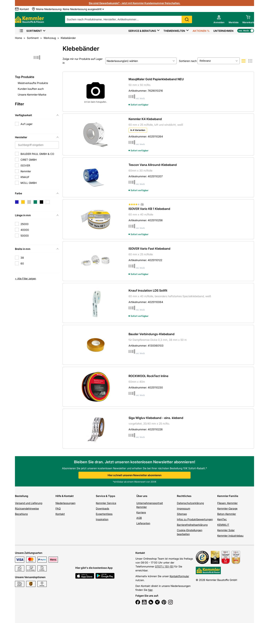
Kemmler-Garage (227, 508)
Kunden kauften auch (31, 88)
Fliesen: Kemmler (227, 503)
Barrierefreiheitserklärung (192, 524)
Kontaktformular (179, 576)
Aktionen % (201, 30)
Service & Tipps (105, 496)
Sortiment (30, 30)
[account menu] (219, 19)
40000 (25, 229)
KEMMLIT (223, 524)
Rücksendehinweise (27, 508)
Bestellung (21, 496)
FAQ (58, 508)
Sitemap (182, 513)
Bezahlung (21, 513)
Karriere (141, 512)
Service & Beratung (142, 30)
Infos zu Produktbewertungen (195, 519)
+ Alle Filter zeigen (25, 278)
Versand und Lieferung (28, 503)
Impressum (183, 508)
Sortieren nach (188, 60)
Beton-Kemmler (226, 513)
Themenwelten (174, 30)
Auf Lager (27, 123)
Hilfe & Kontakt (64, 496)
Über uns (141, 496)
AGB (139, 517)
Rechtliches (184, 496)
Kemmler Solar (226, 530)
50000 (25, 235)
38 (22, 257)
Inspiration (102, 519)
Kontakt (60, 513)
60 (22, 263)
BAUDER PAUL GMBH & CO (37, 153)
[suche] (128, 19)
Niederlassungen (65, 503)
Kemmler (26, 171)
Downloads (102, 508)
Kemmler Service (106, 503)
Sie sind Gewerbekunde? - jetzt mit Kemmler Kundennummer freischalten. (134, 3)
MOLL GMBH (29, 182)
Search (187, 19)
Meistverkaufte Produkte (33, 83)
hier (150, 589)
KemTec (222, 519)
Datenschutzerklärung (190, 503)
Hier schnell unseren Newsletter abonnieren (134, 475)
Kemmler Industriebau (230, 535)
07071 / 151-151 (164, 566)
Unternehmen (223, 30)
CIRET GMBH (29, 159)
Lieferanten (143, 523)
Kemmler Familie (227, 496)
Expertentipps (104, 513)
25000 (25, 224)
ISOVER (25, 165)
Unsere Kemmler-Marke (32, 94)
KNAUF (25, 177)
